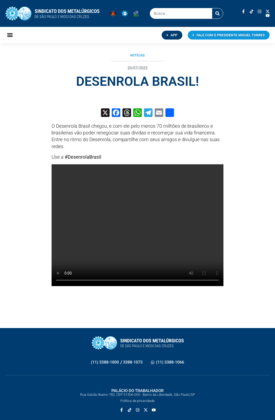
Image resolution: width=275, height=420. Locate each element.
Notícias (137, 55)
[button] (9, 35)
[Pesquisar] (217, 13)
